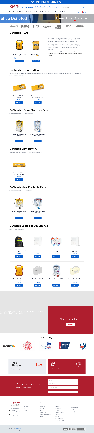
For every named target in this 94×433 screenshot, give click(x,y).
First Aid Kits (58, 416)
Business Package (56, 53)
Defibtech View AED (35, 54)
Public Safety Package (66, 53)
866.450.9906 (14, 413)
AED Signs (57, 414)
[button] (81, 12)
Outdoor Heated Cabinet (60, 420)
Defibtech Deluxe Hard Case (74, 278)
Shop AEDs (57, 406)
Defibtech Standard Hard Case (38, 278)
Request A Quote (54, 7)
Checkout (26, 410)
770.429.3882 (14, 415)
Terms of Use (26, 429)
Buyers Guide (42, 406)
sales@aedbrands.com (76, 409)
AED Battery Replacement (45, 414)
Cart (25, 408)
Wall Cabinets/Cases (59, 412)
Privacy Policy (19, 429)
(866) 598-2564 (28, 7)
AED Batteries (58, 408)
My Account (26, 406)
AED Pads (57, 410)
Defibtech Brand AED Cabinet (37, 249)
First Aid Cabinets (59, 418)
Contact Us (42, 410)
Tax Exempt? (41, 7)
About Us (42, 408)
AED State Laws (43, 412)
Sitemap (41, 416)
